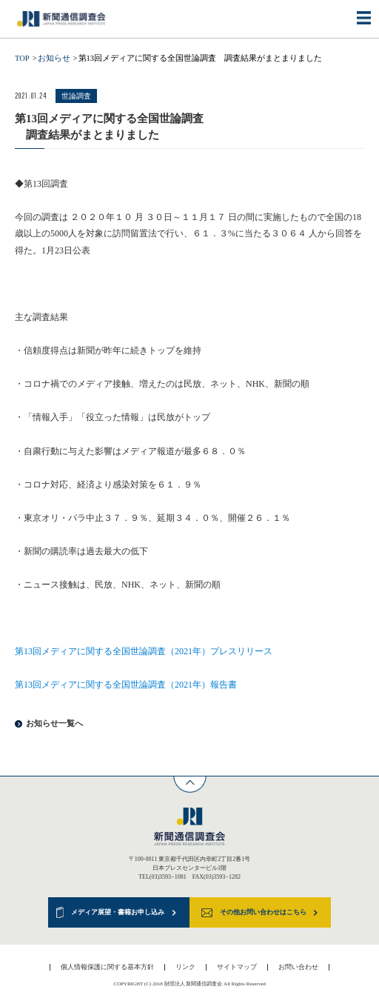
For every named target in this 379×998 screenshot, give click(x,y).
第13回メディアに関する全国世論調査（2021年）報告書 (126, 684)
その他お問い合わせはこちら (263, 912)
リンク (185, 967)
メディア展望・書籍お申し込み (117, 912)
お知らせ (54, 58)
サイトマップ (237, 967)
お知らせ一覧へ (54, 723)
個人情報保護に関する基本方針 (107, 967)
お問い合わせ (298, 967)
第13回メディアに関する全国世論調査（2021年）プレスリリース (143, 651)
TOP (22, 58)
